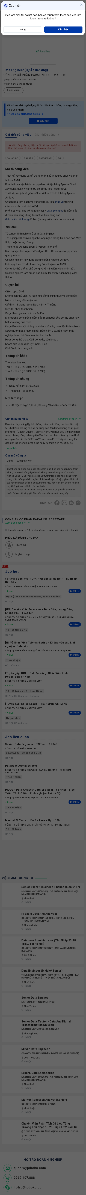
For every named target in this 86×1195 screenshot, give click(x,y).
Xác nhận (63, 29)
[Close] (81, 5)
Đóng (23, 29)
